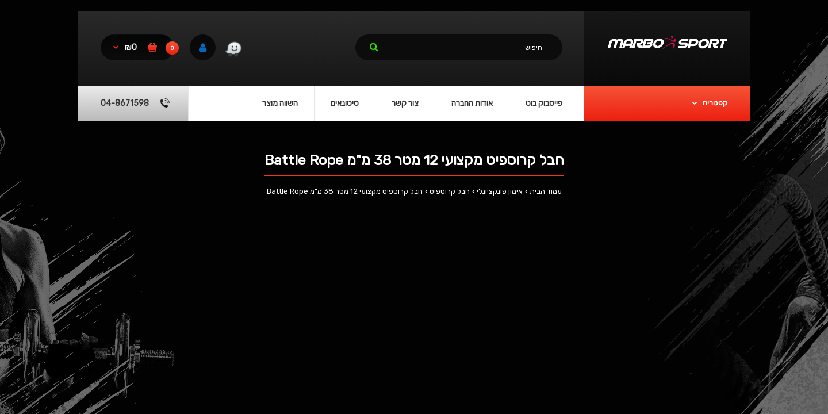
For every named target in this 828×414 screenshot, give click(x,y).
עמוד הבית (546, 191)
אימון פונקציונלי (500, 191)
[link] (233, 51)
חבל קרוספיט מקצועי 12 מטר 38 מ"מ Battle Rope (345, 191)
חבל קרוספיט (450, 191)
